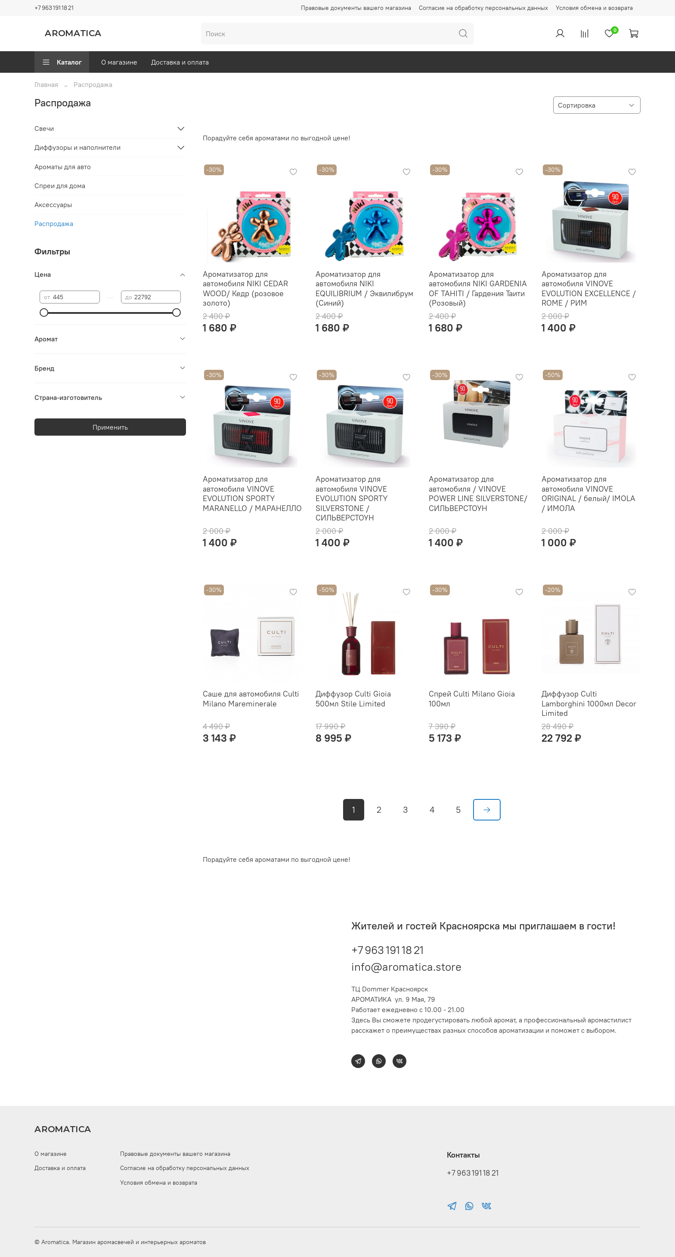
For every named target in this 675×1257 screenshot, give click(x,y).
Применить (110, 427)
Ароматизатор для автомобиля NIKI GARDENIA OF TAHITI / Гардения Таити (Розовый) (478, 288)
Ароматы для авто (62, 166)
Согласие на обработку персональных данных (483, 8)
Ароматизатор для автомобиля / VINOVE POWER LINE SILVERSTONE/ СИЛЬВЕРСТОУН (478, 493)
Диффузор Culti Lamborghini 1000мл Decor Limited (589, 703)
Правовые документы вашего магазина (356, 8)
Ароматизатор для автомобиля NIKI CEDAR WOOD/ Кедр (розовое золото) (245, 288)
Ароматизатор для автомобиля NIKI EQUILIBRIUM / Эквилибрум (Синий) (364, 288)
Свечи (44, 128)
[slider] (43, 312)
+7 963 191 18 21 (54, 8)
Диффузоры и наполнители (77, 147)
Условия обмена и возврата (594, 8)
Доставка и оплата (180, 62)
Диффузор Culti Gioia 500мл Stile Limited (353, 699)
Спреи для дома (59, 185)
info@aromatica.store (406, 967)
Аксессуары (53, 204)
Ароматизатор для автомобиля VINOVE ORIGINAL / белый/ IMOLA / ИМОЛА (588, 493)
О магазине (119, 62)
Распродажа (53, 223)
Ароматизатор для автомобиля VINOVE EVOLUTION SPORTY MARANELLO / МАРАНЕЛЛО (252, 493)
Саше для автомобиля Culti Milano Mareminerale (251, 699)
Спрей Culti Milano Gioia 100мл (472, 699)
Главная (46, 84)
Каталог (62, 62)
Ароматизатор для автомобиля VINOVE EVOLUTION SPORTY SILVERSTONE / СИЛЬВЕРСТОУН (352, 498)
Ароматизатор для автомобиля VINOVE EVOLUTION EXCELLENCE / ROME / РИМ (589, 288)
